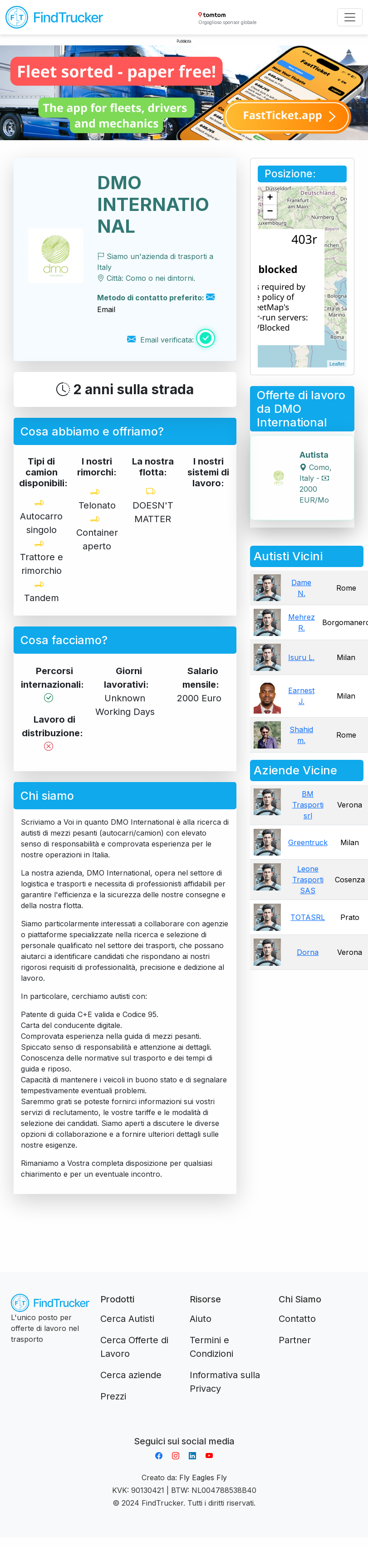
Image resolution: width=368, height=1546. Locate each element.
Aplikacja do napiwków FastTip (184, 1430)
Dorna (308, 952)
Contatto (297, 1318)
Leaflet (336, 364)
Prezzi (113, 1396)
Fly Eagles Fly (203, 1477)
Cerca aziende (131, 1375)
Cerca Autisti (127, 1318)
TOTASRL (307, 917)
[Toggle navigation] (350, 17)
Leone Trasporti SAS (308, 879)
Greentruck (308, 842)
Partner (295, 1340)
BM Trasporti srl (308, 804)
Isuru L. (301, 657)
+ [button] (270, 198)
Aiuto (200, 1318)
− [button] (270, 212)
